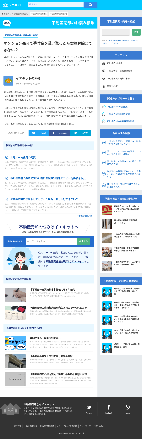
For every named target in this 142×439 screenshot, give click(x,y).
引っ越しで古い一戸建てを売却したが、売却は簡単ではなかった (120, 292)
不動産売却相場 (114, 63)
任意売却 (115, 43)
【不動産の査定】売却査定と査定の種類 (51, 356)
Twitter (89, 413)
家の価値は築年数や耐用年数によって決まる (120, 224)
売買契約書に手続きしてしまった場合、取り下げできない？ (44, 199)
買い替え (133, 40)
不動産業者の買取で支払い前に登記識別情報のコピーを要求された (48, 178)
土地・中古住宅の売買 (23, 157)
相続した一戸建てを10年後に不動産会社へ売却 (120, 348)
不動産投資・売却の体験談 (119, 71)
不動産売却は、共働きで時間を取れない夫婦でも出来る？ (120, 252)
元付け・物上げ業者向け (67, 426)
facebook (63, 133)
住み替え (126, 40)
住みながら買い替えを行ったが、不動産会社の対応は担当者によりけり (120, 320)
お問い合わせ (99, 426)
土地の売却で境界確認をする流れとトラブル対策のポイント (120, 238)
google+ (128, 413)
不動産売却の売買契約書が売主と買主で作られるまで (58, 307)
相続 (119, 40)
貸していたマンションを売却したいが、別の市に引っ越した (124, 152)
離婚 (115, 40)
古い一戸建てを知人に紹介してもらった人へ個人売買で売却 (120, 334)
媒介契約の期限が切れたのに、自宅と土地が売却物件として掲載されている (124, 174)
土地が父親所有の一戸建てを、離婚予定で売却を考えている (124, 142)
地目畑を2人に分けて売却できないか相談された (123, 185)
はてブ (85, 133)
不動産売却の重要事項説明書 (120, 121)
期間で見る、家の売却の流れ (45, 338)
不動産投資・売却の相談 (118, 78)
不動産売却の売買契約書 (58, 14)
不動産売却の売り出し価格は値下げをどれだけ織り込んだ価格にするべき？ (120, 210)
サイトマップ (85, 426)
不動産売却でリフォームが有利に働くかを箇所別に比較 (120, 266)
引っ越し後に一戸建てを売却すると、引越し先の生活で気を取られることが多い (120, 306)
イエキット (80, 433)
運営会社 (17, 426)
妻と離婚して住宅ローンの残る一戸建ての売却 (124, 162)
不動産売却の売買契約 (38, 14)
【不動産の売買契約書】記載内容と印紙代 (20, 35)
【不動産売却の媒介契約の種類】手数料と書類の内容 (58, 374)
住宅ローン (106, 43)
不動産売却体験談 (47, 426)
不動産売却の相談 (85, 216)
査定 (110, 40)
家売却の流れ (113, 86)
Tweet (43, 133)
